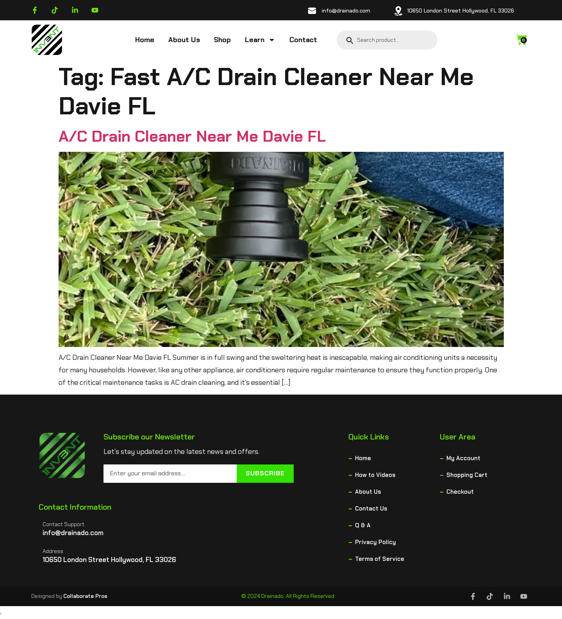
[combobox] (392, 39)
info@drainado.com (346, 10)
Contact (303, 39)
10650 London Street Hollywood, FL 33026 (460, 10)
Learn (260, 39)
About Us (184, 39)
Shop (222, 39)
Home (144, 39)
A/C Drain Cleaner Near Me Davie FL (192, 136)
